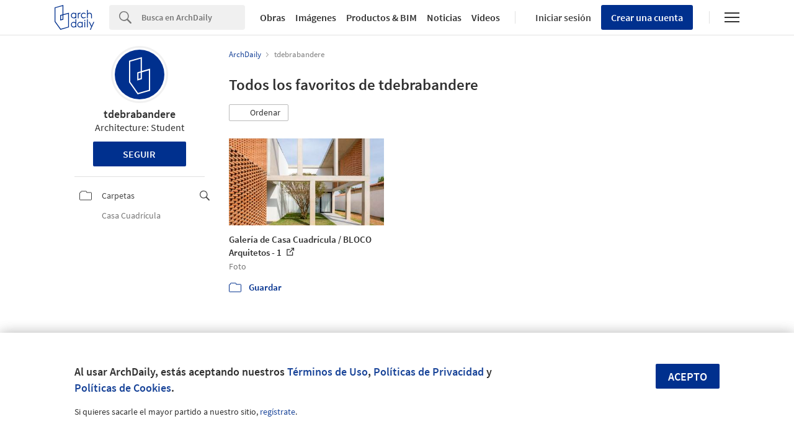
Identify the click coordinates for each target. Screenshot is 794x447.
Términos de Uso (327, 371)
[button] (258, 113)
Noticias (444, 17)
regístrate (277, 411)
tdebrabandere (140, 114)
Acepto (687, 376)
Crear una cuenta (647, 17)
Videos (485, 17)
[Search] (193, 17)
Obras (272, 17)
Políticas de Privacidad (428, 371)
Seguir (139, 154)
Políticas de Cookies (122, 388)
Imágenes (315, 17)
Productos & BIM (381, 17)
